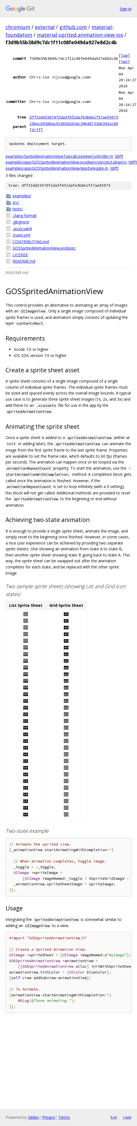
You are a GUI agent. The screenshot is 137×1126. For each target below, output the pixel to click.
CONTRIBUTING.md (30, 241)
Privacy (48, 1117)
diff (36, 129)
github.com (73, 27)
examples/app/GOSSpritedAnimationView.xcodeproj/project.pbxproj (66, 162)
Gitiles (33, 1117)
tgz (124, 61)
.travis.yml (21, 235)
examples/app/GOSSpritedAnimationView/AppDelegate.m (57, 168)
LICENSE (20, 254)
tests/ (17, 208)
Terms (64, 1117)
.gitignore (20, 222)
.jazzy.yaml (22, 228)
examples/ (21, 195)
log (124, 55)
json (127, 1117)
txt (113, 1117)
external (45, 27)
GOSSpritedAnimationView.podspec (44, 248)
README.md (23, 261)
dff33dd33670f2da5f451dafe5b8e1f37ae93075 (73, 117)
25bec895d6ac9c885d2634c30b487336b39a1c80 (73, 123)
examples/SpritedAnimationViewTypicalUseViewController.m (59, 156)
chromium (18, 27)
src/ (15, 202)
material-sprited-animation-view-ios (80, 34)
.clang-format (24, 215)
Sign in (125, 8)
